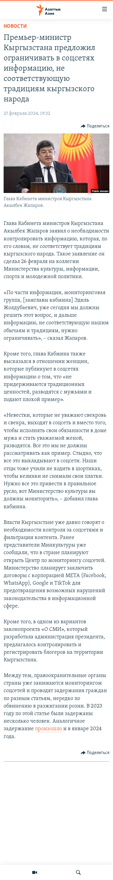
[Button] (95, 126)
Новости (15, 26)
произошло (48, 729)
